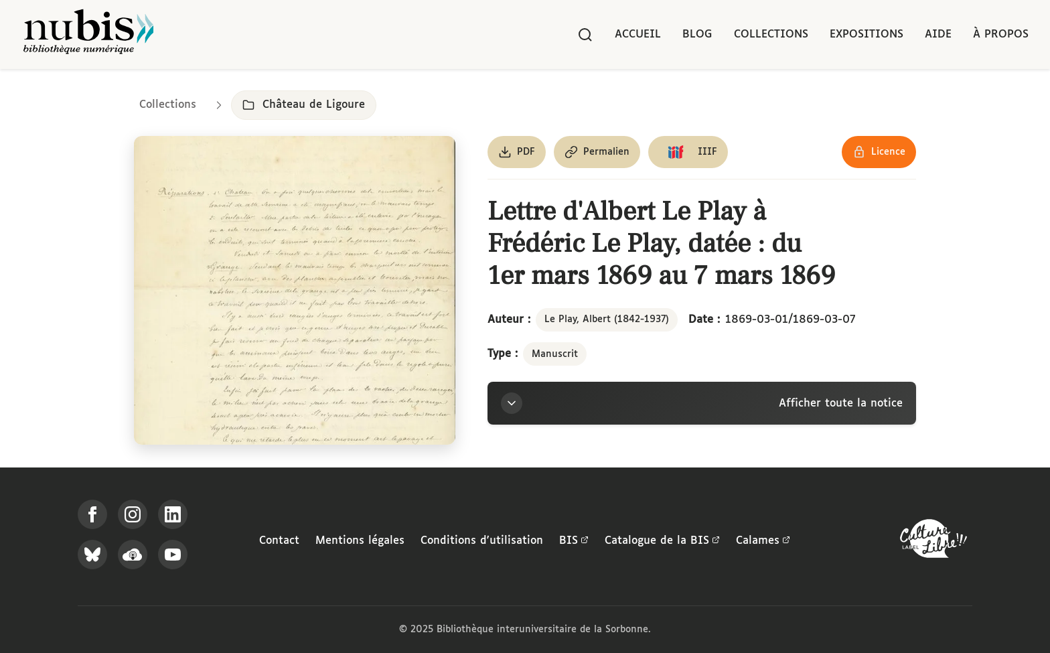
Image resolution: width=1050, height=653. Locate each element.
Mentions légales (359, 541)
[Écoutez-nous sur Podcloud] (132, 554)
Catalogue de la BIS (662, 541)
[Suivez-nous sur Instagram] (132, 514)
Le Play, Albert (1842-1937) (606, 319)
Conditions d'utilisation (482, 541)
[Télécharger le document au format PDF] (516, 152)
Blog (697, 34)
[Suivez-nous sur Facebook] (92, 514)
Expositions (866, 34)
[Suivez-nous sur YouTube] (173, 554)
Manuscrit (555, 354)
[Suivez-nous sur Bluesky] (92, 554)
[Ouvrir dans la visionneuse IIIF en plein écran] (294, 290)
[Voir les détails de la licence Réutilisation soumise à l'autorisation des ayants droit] (879, 152)
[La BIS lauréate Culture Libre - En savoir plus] (933, 541)
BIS (574, 541)
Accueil (638, 34)
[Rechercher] (585, 35)
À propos (1001, 34)
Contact (279, 541)
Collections (771, 34)
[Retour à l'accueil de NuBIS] (88, 34)
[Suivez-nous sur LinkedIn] (173, 514)
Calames (763, 541)
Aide (938, 34)
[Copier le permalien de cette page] (597, 152)
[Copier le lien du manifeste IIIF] (688, 152)
